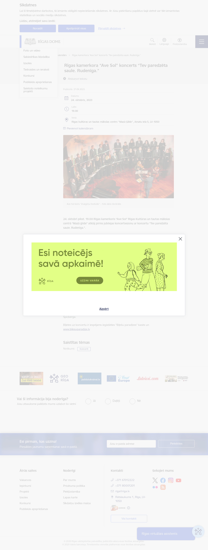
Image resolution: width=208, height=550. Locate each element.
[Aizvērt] (180, 238)
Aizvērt (104, 309)
